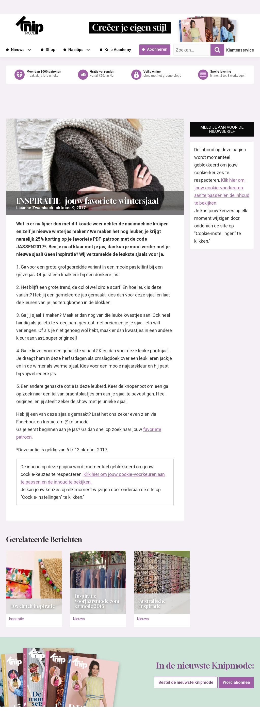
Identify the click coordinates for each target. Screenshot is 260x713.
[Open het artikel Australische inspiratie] (162, 582)
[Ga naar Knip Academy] (115, 49)
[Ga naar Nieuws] (15, 49)
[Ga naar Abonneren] (154, 49)
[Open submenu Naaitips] (88, 49)
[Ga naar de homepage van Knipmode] (29, 25)
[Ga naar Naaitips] (73, 49)
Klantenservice (240, 50)
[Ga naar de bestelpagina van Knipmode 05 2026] (192, 31)
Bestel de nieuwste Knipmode (185, 682)
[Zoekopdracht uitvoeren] (217, 50)
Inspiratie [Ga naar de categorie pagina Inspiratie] (16, 619)
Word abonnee (236, 682)
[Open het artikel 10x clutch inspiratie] (34, 582)
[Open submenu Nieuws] (29, 49)
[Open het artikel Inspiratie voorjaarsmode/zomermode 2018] (98, 582)
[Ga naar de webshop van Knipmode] (130, 74)
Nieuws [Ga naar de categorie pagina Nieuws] (79, 619)
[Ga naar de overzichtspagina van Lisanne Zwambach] (34, 208)
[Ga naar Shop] (48, 49)
